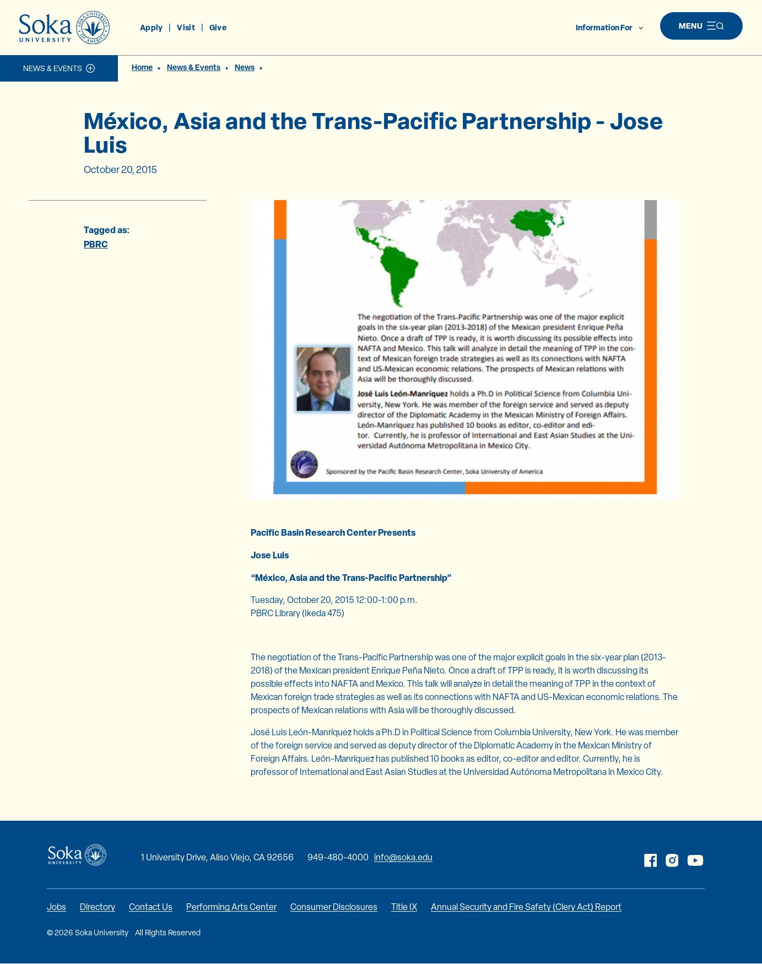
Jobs (56, 907)
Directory (97, 907)
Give (217, 27)
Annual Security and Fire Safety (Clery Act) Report (526, 907)
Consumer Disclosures (333, 907)
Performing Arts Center (231, 907)
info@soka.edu (403, 857)
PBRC (96, 244)
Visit (185, 27)
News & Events (52, 68)
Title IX (404, 907)
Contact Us (150, 907)
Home (142, 67)
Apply (151, 27)
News (245, 67)
